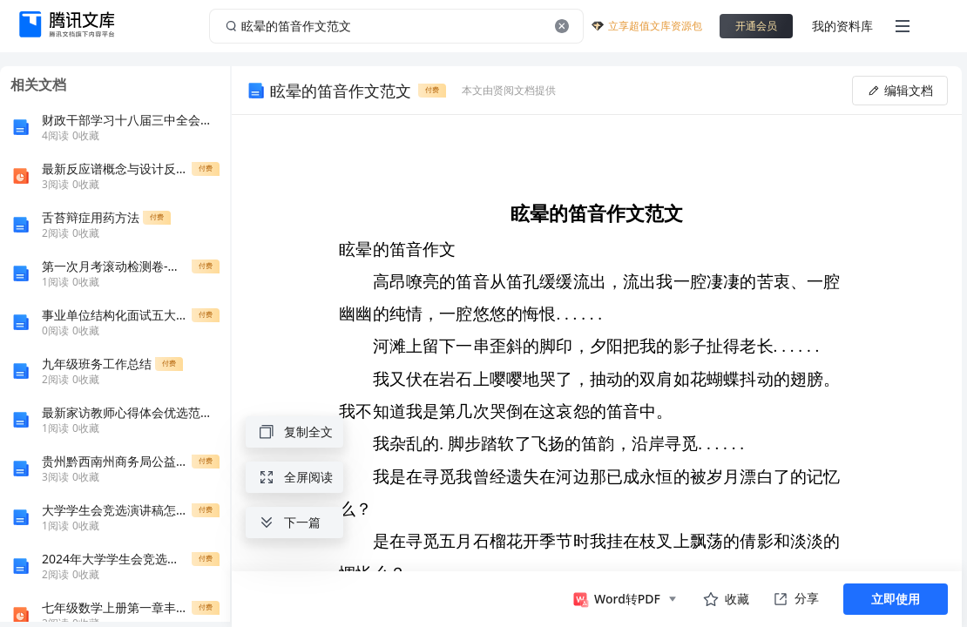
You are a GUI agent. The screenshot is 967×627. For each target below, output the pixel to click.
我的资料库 (842, 25)
